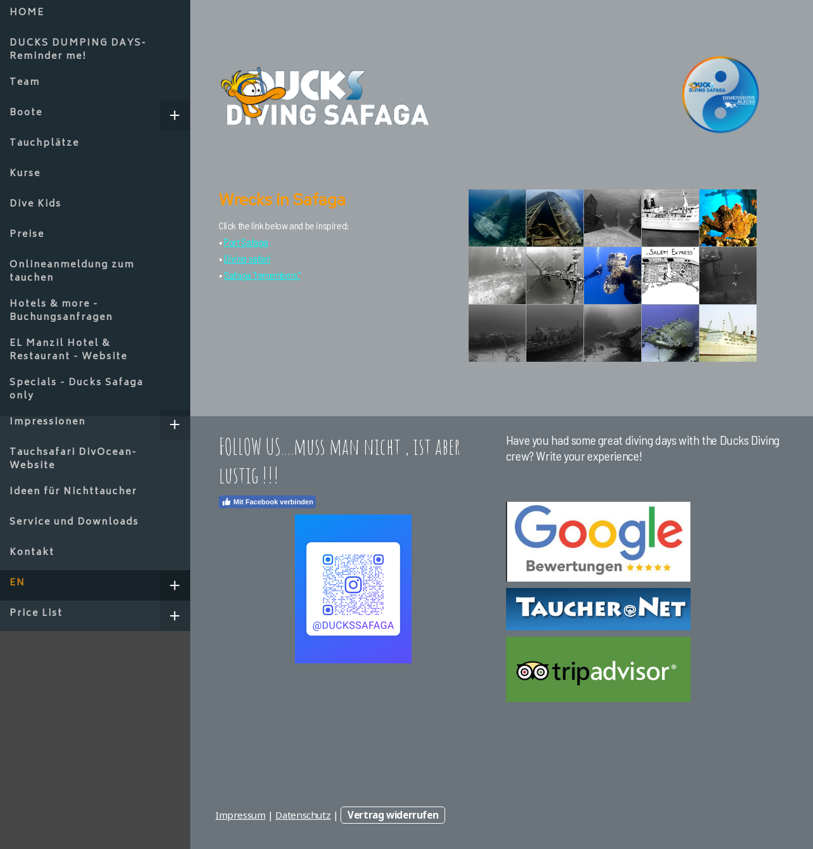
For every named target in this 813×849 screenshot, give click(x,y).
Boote (26, 113)
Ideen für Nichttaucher (73, 492)
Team (25, 83)
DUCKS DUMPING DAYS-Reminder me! (78, 50)
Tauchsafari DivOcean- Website (73, 459)
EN (17, 583)
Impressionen (48, 422)
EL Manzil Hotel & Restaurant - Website (68, 350)
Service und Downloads (74, 522)
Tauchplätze (44, 143)
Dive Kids (36, 204)
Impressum (241, 814)
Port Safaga (246, 242)
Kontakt (32, 553)
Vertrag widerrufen (393, 814)
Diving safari (247, 258)
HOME (27, 13)
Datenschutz (302, 814)
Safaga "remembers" (262, 275)
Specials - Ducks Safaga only (76, 389)
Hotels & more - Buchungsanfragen (61, 311)
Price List (36, 614)
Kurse (25, 174)
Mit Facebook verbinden (267, 502)
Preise (27, 235)
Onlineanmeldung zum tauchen (72, 271)
